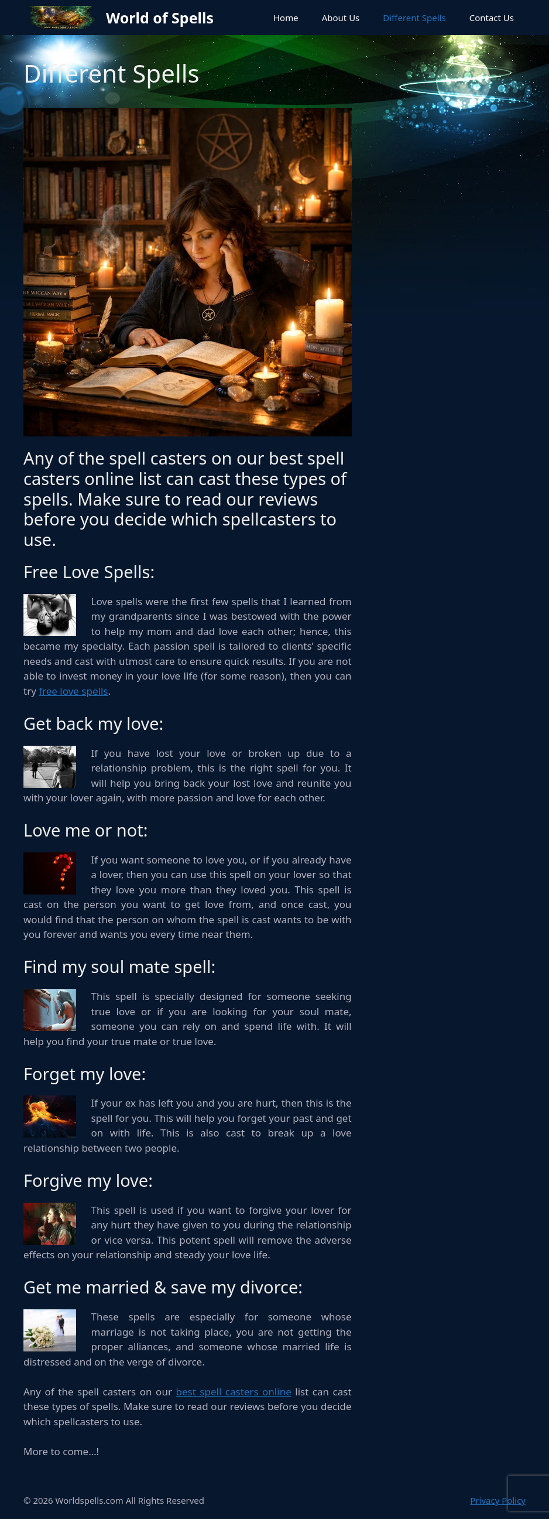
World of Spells (160, 18)
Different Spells (414, 17)
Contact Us (491, 17)
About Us (341, 17)
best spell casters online (233, 1391)
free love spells (73, 691)
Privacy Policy (498, 1500)
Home (285, 17)
